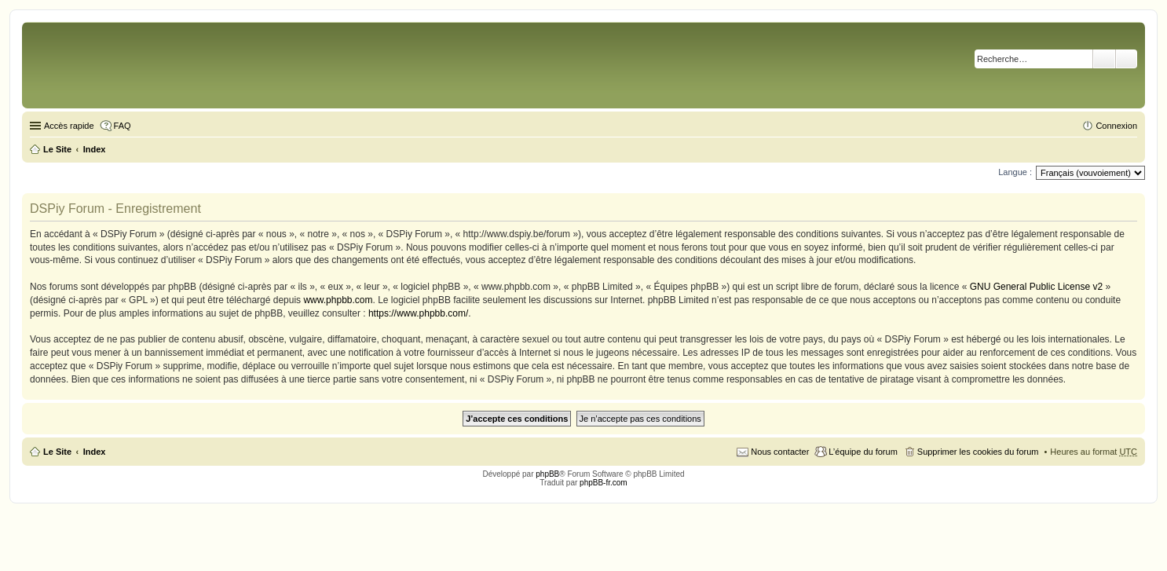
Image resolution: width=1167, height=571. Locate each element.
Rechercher (1104, 58)
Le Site (57, 451)
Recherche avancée (1126, 58)
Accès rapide (69, 125)
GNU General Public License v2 (1036, 286)
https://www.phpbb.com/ (418, 313)
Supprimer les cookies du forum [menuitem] (978, 451)
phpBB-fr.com (603, 482)
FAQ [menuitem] (122, 125)
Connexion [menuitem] (1116, 125)
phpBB (547, 474)
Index (94, 451)
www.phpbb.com (337, 300)
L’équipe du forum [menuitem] (863, 451)
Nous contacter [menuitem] (780, 451)
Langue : (1015, 172)
